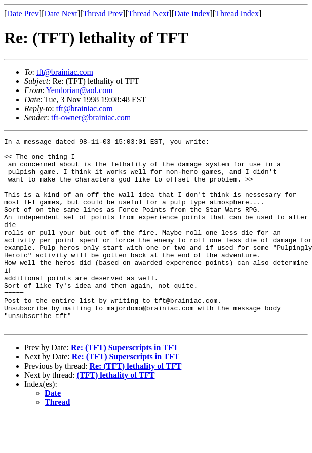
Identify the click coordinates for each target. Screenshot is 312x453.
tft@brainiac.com (64, 72)
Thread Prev (103, 13)
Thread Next (148, 13)
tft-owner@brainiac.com (91, 117)
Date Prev (23, 13)
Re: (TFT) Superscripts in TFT (124, 385)
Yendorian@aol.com (79, 90)
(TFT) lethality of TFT (116, 413)
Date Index (192, 13)
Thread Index (237, 13)
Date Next (61, 13)
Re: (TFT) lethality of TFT (135, 403)
